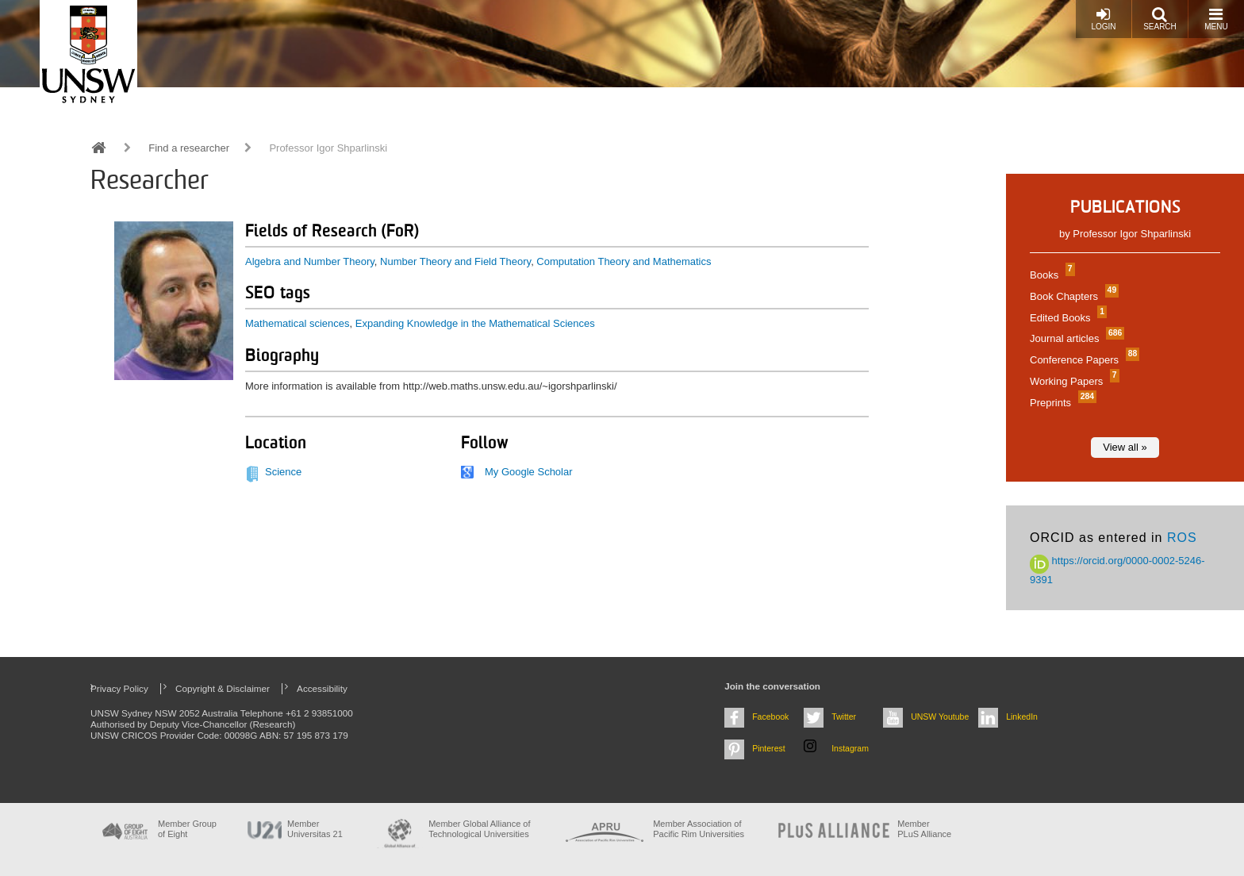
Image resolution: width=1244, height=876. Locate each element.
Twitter (843, 716)
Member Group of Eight (187, 829)
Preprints (1061, 403)
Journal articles (1075, 338)
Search (1160, 18)
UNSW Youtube (940, 716)
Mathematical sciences (297, 323)
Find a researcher (188, 148)
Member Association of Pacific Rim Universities (698, 829)
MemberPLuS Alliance (924, 829)
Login (1103, 18)
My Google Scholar (529, 472)
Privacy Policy (119, 688)
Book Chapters (1072, 296)
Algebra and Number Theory (309, 261)
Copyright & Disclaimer (222, 688)
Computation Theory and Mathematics (623, 261)
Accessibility (322, 688)
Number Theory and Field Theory (455, 261)
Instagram (850, 748)
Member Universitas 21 (315, 829)
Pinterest (768, 748)
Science (283, 472)
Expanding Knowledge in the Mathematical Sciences (475, 323)
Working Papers (1072, 381)
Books (1050, 275)
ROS (1182, 537)
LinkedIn (1022, 716)
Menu (1215, 18)
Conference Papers (1082, 360)
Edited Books (1066, 318)
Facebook (770, 716)
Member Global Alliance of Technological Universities (479, 829)
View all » (1124, 447)
